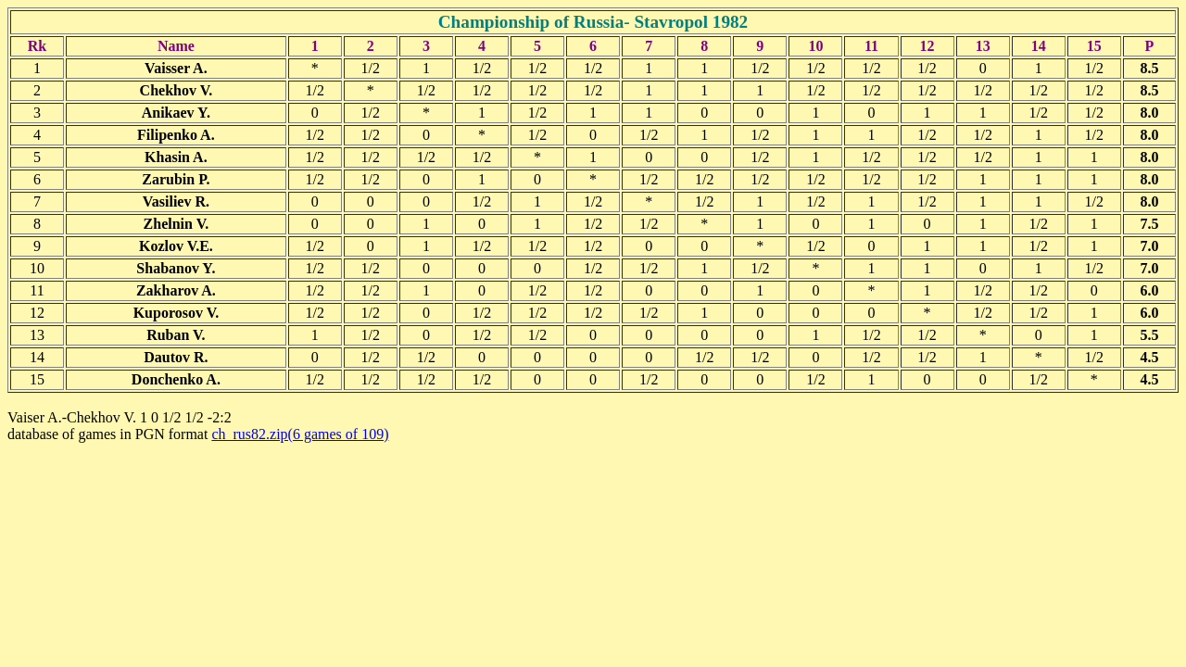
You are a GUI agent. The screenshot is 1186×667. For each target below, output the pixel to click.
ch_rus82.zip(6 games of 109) (299, 434)
